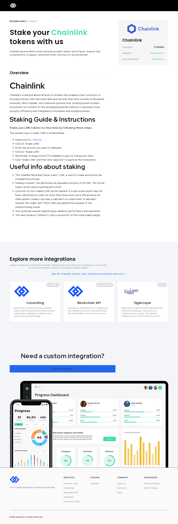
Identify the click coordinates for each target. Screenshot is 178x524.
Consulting (41, 5)
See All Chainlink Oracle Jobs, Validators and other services (87, 273)
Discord (149, 5)
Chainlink (94, 483)
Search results (151, 488)
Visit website (157, 53)
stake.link (36, 139)
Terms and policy (152, 483)
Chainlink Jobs (71, 483)
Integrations (17, 21)
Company (55, 5)
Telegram (162, 5)
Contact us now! (62, 368)
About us (121, 483)
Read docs (158, 59)
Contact (76, 5)
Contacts (121, 488)
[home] (13, 5)
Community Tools (72, 501)
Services (28, 5)
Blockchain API (71, 492)
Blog (66, 5)
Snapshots (69, 497)
